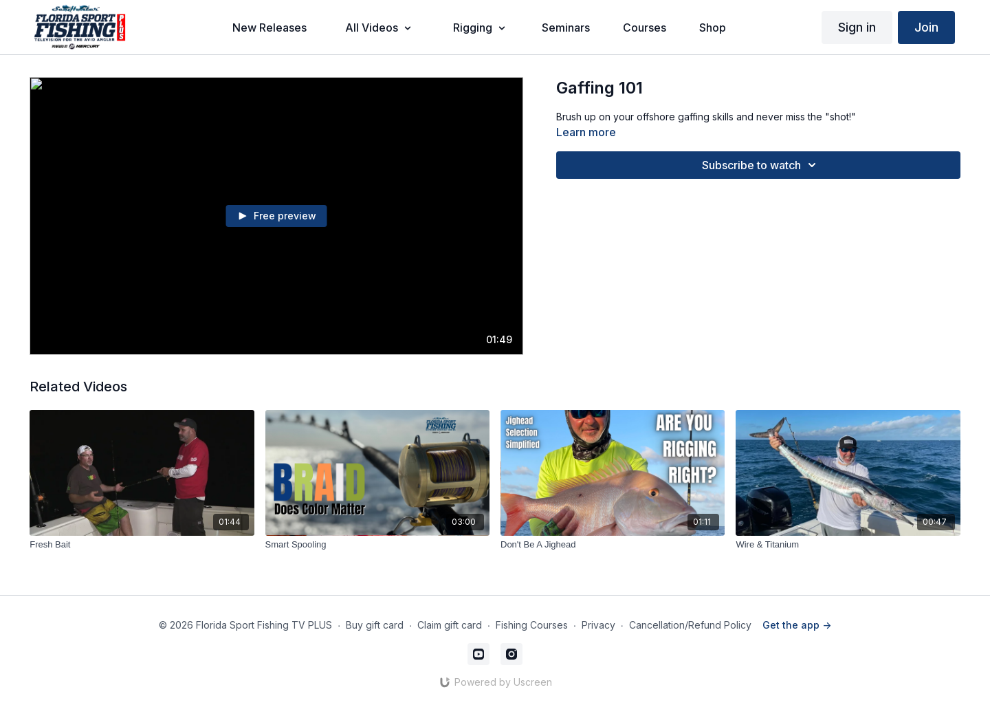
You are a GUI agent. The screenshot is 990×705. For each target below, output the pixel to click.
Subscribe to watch (761, 165)
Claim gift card (449, 625)
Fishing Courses (532, 625)
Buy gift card (375, 625)
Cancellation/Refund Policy (690, 625)
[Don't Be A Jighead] (612, 545)
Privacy (598, 625)
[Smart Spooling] (377, 545)
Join (926, 27)
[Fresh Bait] (142, 545)
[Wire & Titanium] (848, 545)
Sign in (857, 27)
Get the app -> (796, 625)
